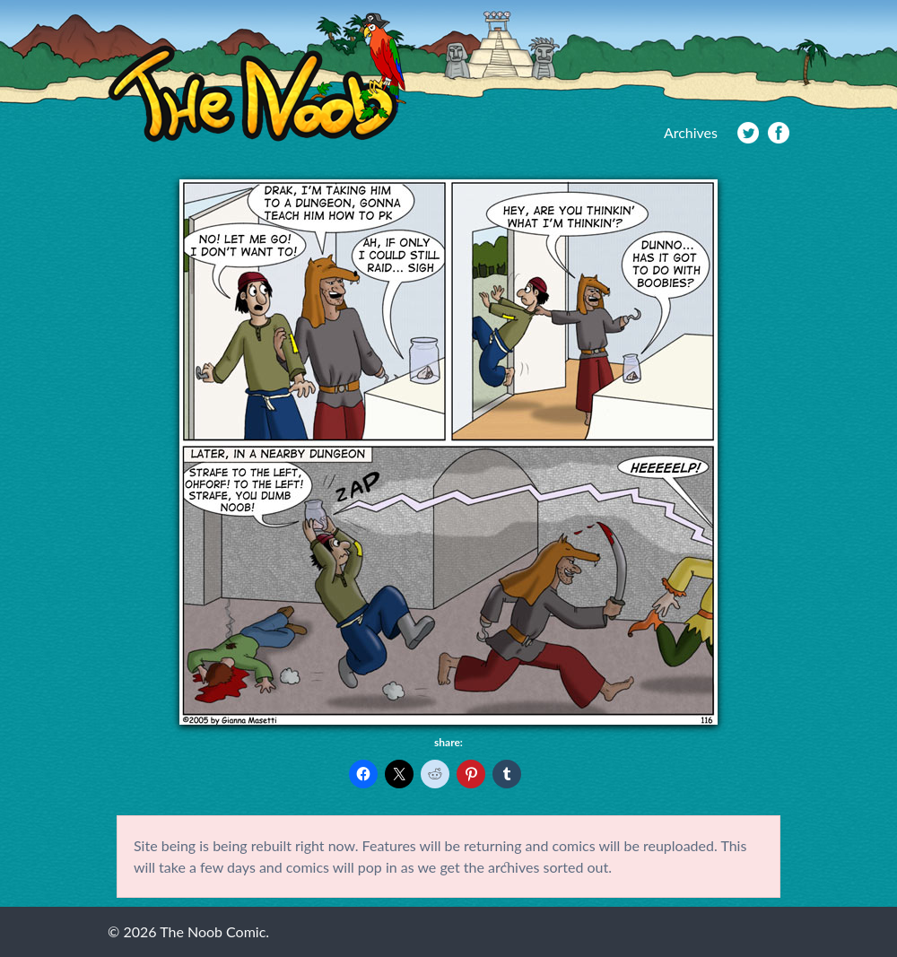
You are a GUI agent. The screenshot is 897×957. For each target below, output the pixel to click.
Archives (691, 132)
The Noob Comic (257, 78)
